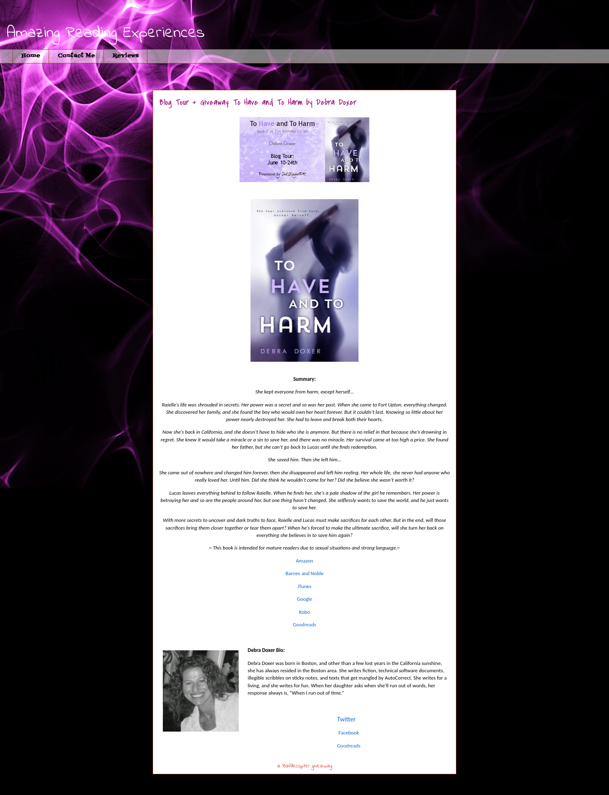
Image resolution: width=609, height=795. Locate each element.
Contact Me (76, 56)
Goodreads (304, 624)
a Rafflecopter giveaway (304, 766)
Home (31, 56)
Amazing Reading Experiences (105, 33)
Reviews (125, 56)
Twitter (346, 719)
